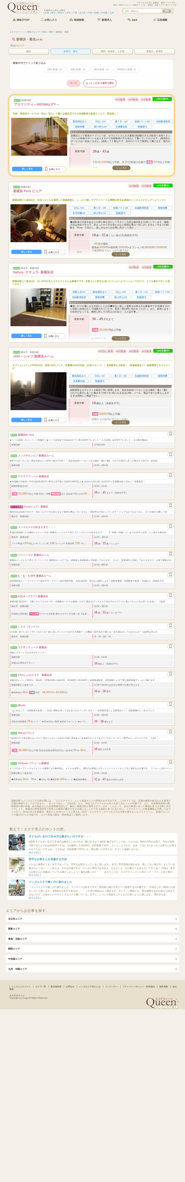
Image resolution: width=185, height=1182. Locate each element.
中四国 (104, 13)
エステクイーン (17, 995)
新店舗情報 (56, 986)
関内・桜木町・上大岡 (112, 51)
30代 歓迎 (78, 69)
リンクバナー (111, 986)
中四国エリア (15, 959)
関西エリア (14, 948)
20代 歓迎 (54, 69)
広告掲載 (160, 19)
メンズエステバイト (21, 986)
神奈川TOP (21, 19)
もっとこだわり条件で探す (100, 83)
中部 (90, 13)
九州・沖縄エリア (17, 969)
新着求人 (104, 19)
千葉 (75, 13)
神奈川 (61, 13)
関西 (96, 13)
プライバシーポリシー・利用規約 (138, 986)
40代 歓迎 (101, 69)
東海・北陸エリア (17, 939)
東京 (53, 13)
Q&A (132, 19)
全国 (47, 13)
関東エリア (14, 928)
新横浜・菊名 (71, 51)
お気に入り (49, 19)
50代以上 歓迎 (126, 69)
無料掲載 (163, 986)
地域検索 (77, 19)
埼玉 (68, 13)
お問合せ (70, 986)
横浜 (28, 51)
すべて (73, 83)
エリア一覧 (40, 986)
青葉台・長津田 (154, 51)
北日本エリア (15, 918)
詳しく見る (27, 169)
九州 (112, 13)
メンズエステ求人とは (89, 986)
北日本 (82, 13)
